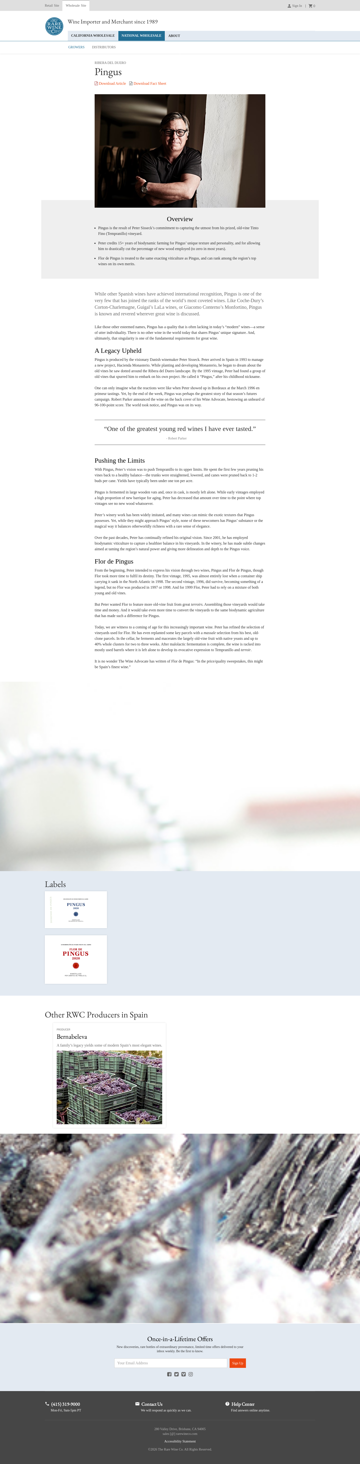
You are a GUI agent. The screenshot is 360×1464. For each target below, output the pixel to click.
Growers (76, 47)
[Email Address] (170, 1363)
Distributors (104, 47)
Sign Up (237, 1363)
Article (110, 83)
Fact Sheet (147, 83)
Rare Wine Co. (54, 26)
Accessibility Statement (180, 1441)
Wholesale (76, 6)
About (174, 36)
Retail (52, 6)
